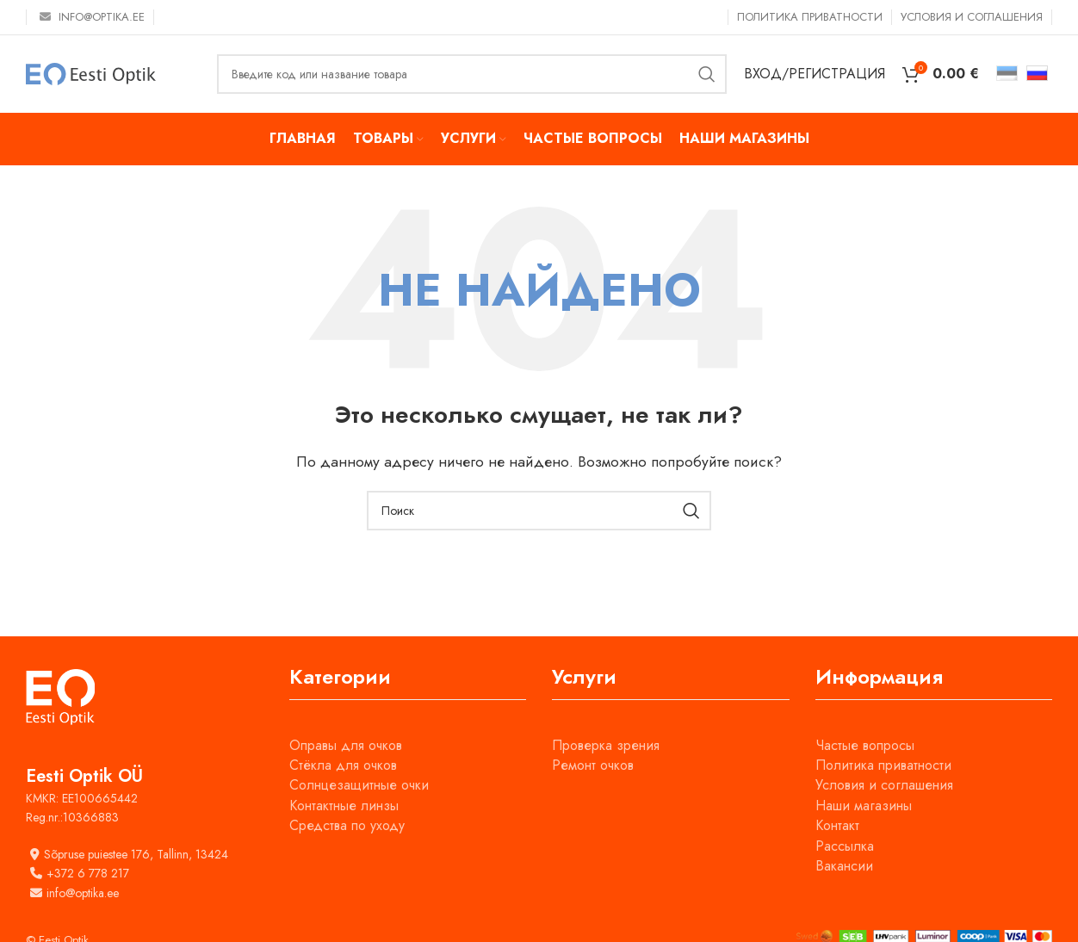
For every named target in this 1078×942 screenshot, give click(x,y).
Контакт (837, 825)
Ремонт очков (593, 765)
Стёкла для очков (343, 765)
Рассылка (844, 846)
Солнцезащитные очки (359, 785)
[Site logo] (91, 73)
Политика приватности (883, 765)
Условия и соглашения (884, 785)
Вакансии (844, 866)
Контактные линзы (344, 805)
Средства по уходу (347, 825)
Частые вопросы (864, 745)
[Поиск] (472, 74)
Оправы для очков (345, 745)
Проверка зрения (606, 745)
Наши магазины (863, 805)
